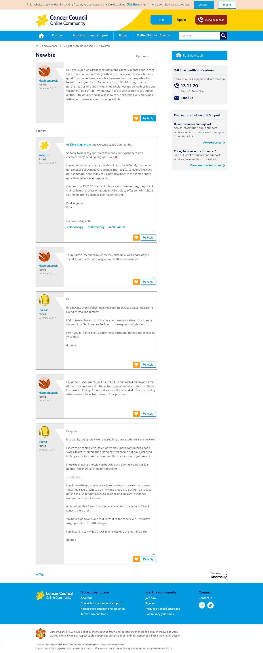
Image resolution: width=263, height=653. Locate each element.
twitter (210, 605)
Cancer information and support (101, 603)
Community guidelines (159, 614)
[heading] (78, 221)
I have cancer (50, 46)
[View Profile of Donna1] (44, 310)
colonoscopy (75, 227)
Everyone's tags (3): (78, 221)
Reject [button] (227, 5)
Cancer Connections (37, 46)
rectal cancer (117, 227)
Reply (149, 118)
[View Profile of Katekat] (44, 155)
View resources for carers (205, 165)
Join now (150, 598)
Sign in (181, 20)
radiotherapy (96, 227)
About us (86, 598)
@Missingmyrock (80, 144)
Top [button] (41, 574)
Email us (187, 98)
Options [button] (141, 56)
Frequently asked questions (162, 609)
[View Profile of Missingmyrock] (48, 80)
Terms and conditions (94, 614)
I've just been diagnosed (78, 46)
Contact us (205, 598)
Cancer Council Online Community (58, 595)
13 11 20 (189, 85)
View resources (212, 142)
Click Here (132, 4)
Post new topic (193, 55)
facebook (202, 605)
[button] (204, 5)
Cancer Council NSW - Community (61, 20)
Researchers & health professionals (103, 609)
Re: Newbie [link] (103, 46)
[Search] (203, 36)
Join (161, 20)
